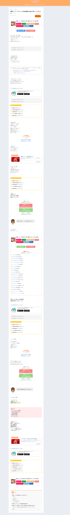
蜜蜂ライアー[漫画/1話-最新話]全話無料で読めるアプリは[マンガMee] (23, 506)
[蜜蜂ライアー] (26, 366)
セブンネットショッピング (16, 292)
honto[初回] (14, 277)
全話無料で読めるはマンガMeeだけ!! (26, 214)
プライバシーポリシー (41, 4)
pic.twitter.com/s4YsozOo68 (27, 71)
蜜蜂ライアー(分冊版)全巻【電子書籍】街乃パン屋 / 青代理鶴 (27, 21)
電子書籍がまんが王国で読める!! (26, 202)
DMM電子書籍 (14, 256)
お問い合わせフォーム (28, 4)
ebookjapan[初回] (15, 258)
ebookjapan (18, 23)
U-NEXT (31, 25)
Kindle (28, 23)
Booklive (13, 281)
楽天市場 (37, 23)
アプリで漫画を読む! (30, 30)
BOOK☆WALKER (15, 273)
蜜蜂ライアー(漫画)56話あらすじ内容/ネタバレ (19, 494)
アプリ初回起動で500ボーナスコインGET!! (16, 88)
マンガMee (14, 254)
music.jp (13, 271)
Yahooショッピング (20, 25)
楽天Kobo (14, 287)
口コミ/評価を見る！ (21, 246)
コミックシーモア (15, 264)
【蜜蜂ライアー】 (25, 205)
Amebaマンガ (14, 283)
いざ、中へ (15, 497)
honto (14, 279)
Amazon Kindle (15, 285)
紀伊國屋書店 (14, 289)
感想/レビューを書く (21, 30)
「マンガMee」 (15, 427)
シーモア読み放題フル (16, 262)
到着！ (14, 496)
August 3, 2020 (23, 72)
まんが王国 (26, 25)
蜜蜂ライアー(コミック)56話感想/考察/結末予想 (20, 503)
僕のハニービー (14, 60)
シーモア (23, 23)
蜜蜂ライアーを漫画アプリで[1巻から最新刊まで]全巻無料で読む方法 (23, 505)
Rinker (19, 479)
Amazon (32, 23)
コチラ (22, 47)
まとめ (13, 508)
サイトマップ (35, 4)
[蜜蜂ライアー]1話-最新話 (26, 212)
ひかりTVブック (15, 275)
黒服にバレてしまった (16, 500)
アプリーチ (26, 308)
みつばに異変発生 (16, 501)
